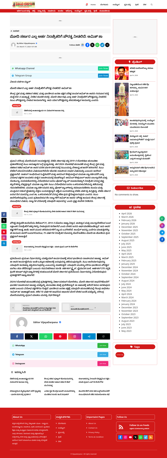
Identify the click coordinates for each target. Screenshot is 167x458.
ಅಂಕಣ (60, 10)
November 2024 (129, 270)
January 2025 (128, 263)
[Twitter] (3, 220)
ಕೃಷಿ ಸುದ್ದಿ (127, 4)
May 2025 (126, 250)
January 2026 (128, 223)
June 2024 (126, 287)
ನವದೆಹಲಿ (16, 31)
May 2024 (126, 290)
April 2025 (126, 253)
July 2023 (126, 324)
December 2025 (129, 226)
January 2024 (128, 304)
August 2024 (127, 280)
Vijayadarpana (77, 454)
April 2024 (126, 294)
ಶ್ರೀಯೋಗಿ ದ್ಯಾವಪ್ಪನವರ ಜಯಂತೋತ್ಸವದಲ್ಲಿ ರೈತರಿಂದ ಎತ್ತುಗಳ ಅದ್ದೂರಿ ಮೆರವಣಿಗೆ (140, 155)
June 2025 (126, 247)
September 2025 (129, 237)
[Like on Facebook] (161, 243)
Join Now (103, 68)
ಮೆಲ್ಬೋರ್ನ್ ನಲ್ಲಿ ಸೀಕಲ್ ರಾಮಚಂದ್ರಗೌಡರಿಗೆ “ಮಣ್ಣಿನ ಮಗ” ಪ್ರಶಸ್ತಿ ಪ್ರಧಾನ (142, 139)
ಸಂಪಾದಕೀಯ (104, 10)
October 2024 (128, 273)
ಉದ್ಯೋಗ (116, 4)
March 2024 (127, 297)
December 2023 (129, 307)
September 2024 (129, 277)
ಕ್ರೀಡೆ (136, 4)
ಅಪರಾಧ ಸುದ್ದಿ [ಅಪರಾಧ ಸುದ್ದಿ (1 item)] (119, 355)
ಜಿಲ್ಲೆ (33, 10)
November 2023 (129, 310)
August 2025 (127, 240)
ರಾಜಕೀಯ (51, 10)
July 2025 (126, 243)
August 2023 (127, 320)
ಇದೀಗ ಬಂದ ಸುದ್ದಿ (23, 10)
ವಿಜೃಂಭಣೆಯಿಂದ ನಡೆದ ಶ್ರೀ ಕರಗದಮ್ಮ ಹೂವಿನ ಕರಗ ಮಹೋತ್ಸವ (139, 87)
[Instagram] (3, 237)
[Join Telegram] (161, 233)
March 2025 (127, 257)
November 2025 (129, 230)
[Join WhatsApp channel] (161, 215)
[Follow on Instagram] (161, 224)
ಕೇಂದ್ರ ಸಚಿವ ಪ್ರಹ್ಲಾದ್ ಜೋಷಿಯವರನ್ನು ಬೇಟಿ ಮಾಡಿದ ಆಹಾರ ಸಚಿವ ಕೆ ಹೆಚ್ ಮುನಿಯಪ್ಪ (58, 382)
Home (93, 4)
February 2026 (128, 220)
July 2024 (126, 284)
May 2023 (126, 330)
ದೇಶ (144, 4)
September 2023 (129, 317)
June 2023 (126, 327)
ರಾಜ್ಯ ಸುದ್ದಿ (41, 10)
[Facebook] (3, 214)
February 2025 (128, 260)
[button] (151, 4)
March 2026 (127, 216)
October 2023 (128, 314)
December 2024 (129, 267)
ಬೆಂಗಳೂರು (104, 4)
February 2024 (128, 300)
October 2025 (128, 233)
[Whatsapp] (3, 226)
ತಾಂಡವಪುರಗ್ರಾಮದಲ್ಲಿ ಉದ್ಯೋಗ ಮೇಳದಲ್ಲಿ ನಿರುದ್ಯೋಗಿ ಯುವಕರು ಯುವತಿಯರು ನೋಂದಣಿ (142, 123)
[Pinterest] (3, 231)
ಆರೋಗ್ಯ (69, 10)
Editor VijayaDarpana (27, 43)
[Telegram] (3, 243)
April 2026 (126, 213)
